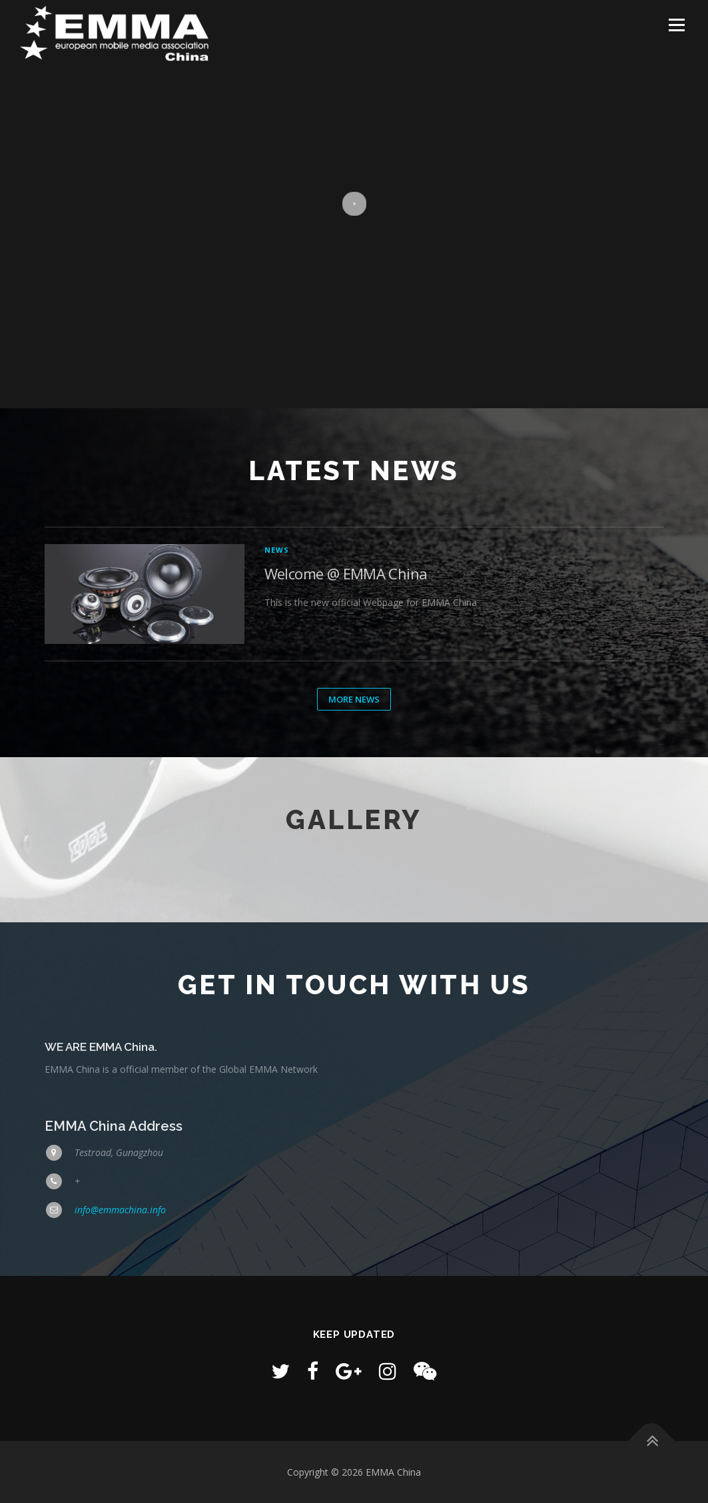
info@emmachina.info (120, 1209)
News (277, 550)
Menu (676, 25)
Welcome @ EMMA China (346, 573)
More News (354, 699)
